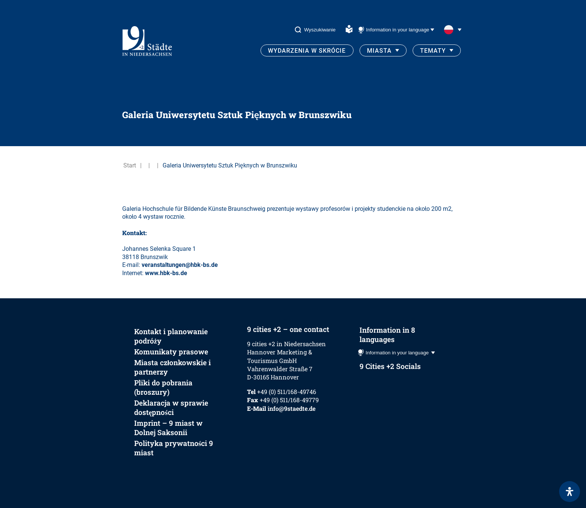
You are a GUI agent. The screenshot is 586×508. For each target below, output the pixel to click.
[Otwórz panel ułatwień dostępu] (569, 491)
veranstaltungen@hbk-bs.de (180, 264)
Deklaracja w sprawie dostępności (171, 407)
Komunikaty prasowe (171, 351)
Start (129, 165)
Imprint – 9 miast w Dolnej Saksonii (168, 427)
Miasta (379, 50)
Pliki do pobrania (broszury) (163, 387)
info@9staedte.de (291, 408)
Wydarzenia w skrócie (307, 50)
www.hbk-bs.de (166, 273)
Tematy (433, 50)
